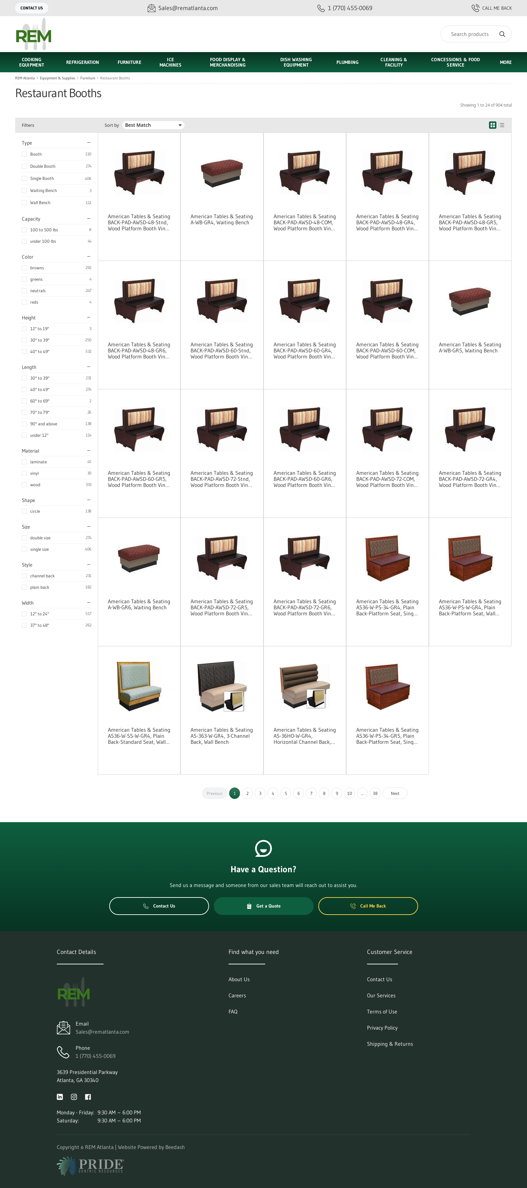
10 (349, 793)
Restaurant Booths (115, 78)
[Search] (476, 34)
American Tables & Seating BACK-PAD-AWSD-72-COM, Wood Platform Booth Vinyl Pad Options (387, 479)
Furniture (87, 78)
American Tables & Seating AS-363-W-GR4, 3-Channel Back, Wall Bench (222, 736)
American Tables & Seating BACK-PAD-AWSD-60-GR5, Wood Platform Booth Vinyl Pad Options (139, 479)
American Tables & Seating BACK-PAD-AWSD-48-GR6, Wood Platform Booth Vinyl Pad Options (139, 350)
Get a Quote (263, 906)
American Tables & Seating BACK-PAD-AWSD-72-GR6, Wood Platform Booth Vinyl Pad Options (305, 607)
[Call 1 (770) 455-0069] (344, 8)
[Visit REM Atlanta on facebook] (88, 1096)
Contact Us (32, 7)
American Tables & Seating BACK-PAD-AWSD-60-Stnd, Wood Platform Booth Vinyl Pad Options (222, 350)
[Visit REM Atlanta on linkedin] (60, 1096)
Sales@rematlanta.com (102, 1031)
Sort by (112, 125)
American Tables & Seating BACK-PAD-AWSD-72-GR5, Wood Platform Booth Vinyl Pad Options (222, 607)
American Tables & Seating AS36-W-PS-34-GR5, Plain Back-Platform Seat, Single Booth (387, 736)
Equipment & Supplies (57, 78)
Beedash (175, 1147)
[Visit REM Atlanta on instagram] (74, 1096)
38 (375, 793)
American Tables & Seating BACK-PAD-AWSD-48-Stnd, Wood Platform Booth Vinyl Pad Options (139, 222)
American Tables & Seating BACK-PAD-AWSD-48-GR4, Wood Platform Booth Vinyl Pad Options (387, 222)
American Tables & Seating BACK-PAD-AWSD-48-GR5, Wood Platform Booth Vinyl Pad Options (470, 222)
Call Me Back (492, 8)
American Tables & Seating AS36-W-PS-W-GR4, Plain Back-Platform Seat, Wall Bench (470, 607)
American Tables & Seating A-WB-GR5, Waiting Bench (470, 347)
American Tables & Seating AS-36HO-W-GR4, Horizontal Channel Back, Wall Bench (305, 736)
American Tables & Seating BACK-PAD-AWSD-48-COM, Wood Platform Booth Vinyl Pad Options (305, 222)
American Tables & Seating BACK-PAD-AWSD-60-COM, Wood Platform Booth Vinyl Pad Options (387, 350)
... (362, 793)
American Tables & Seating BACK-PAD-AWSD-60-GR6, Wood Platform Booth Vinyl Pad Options (305, 479)
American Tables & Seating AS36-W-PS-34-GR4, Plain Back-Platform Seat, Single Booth (387, 607)
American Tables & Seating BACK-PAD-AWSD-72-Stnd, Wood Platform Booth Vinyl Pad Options (222, 479)
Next (395, 793)
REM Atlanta (25, 78)
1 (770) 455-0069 (96, 1055)
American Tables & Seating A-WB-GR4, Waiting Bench (222, 219)
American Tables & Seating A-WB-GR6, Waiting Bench (139, 604)
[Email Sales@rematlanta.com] (183, 8)
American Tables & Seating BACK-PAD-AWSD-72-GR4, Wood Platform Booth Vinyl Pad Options (470, 479)
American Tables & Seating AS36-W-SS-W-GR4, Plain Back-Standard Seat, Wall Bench (139, 736)
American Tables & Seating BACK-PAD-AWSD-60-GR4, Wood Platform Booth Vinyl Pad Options (305, 350)
